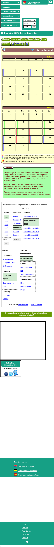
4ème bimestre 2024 (31, 232)
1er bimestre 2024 (30, 216)
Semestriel (17, 220)
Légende (5, 44)
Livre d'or (25, 534)
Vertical (5, 299)
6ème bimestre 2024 (31, 239)
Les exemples (36, 305)
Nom (22, 283)
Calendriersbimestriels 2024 (10, 364)
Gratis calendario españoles (28, 475)
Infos (37, 39)
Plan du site (26, 531)
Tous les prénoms (27, 274)
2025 (6, 221)
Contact (25, 538)
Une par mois (8, 259)
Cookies (25, 528)
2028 (6, 232)
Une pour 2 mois (9, 262)
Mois (24, 39)
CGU (24, 524)
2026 (6, 225)
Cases (30, 39)
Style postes (7, 266)
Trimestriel (17, 223)
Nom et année (25, 286)
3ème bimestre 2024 (31, 228)
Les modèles (23, 305)
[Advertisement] (36, 11)
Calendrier (15, 39)
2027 (6, 228)
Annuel (15, 216)
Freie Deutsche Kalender (27, 471)
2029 (6, 235)
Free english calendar (26, 466)
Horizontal (7, 295)
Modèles (5, 39)
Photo (43, 39)
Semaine (16, 235)
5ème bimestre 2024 (31, 235)
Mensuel (16, 232)
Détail (22, 290)
